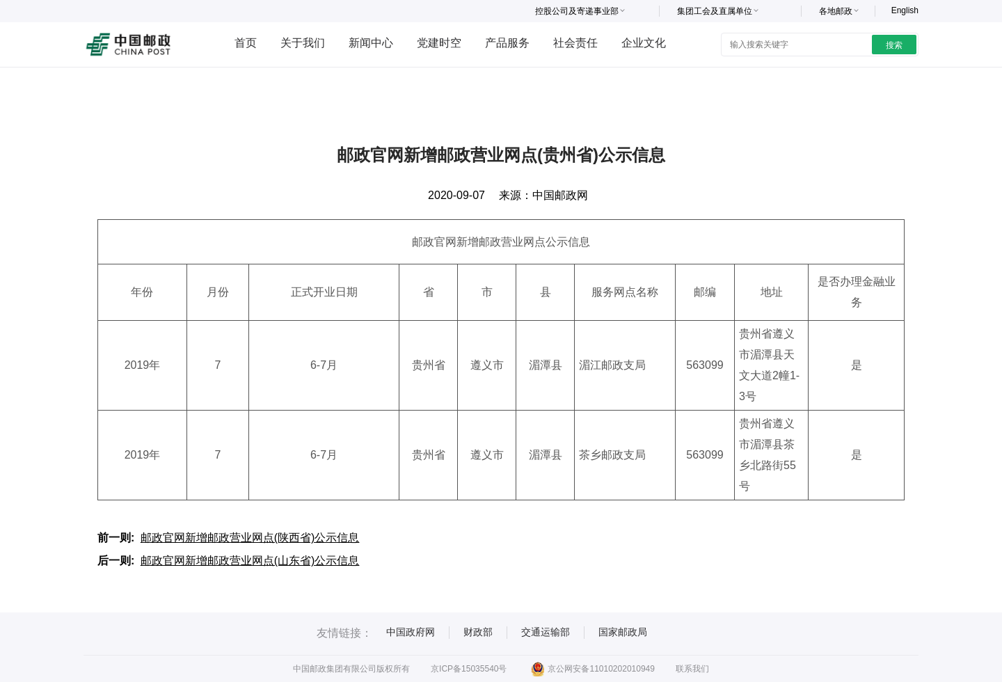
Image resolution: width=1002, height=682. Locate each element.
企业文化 (643, 43)
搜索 (894, 45)
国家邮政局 (622, 631)
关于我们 (302, 43)
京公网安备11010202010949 (592, 669)
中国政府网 (410, 631)
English (904, 10)
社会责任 (575, 43)
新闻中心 (371, 43)
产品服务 (507, 43)
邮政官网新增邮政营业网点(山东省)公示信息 (250, 560)
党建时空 (439, 43)
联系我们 (692, 669)
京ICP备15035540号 (469, 669)
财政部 (478, 631)
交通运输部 (545, 631)
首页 (245, 43)
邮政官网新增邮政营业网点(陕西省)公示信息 (250, 538)
